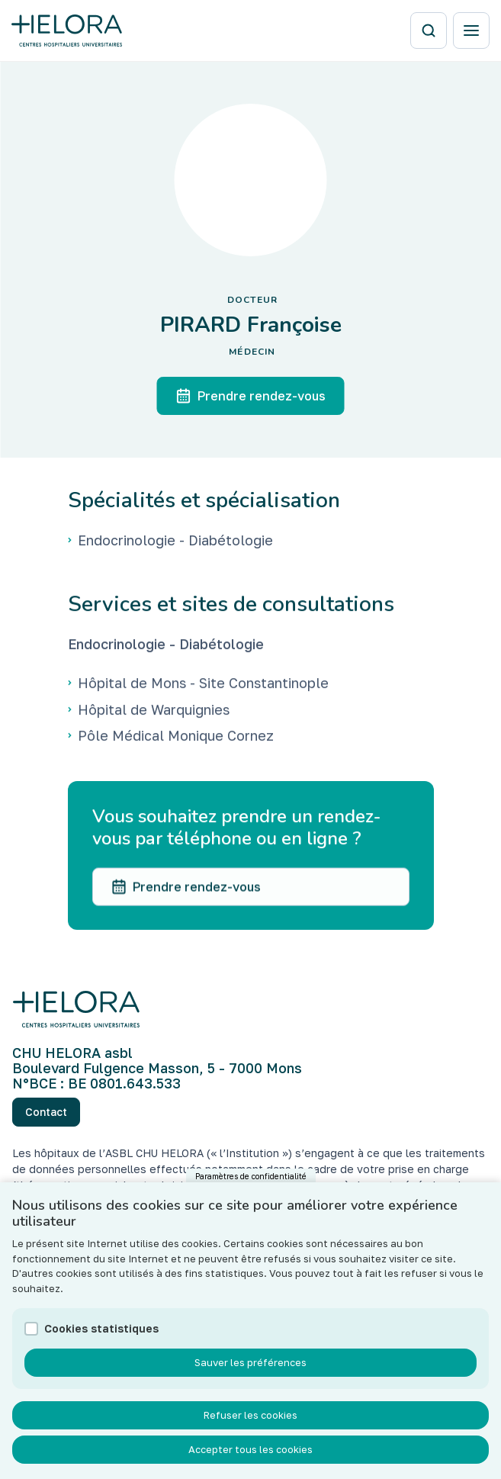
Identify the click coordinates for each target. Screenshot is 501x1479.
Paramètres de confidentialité (251, 1194)
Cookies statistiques (101, 1346)
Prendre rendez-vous (251, 396)
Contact (46, 1111)
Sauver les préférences (250, 1381)
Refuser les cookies (250, 1433)
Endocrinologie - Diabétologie (166, 646)
